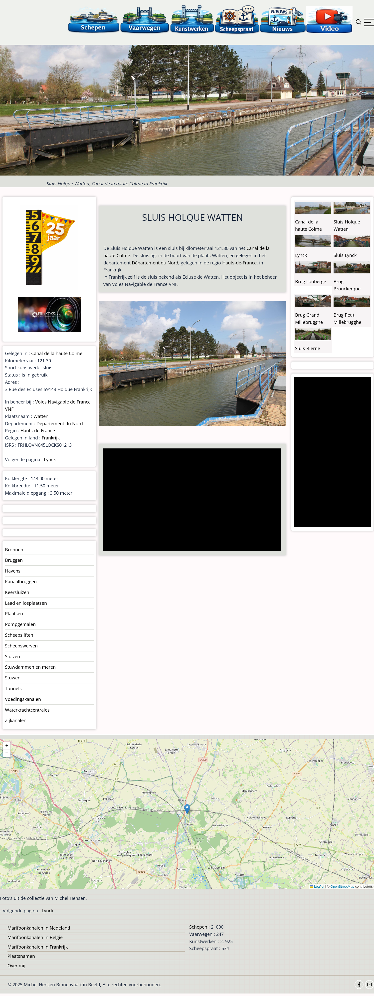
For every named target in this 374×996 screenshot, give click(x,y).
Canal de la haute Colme (56, 353)
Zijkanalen (15, 720)
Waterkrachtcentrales (27, 710)
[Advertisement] (190, 500)
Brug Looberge (310, 281)
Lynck (50, 459)
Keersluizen (17, 592)
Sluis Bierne (307, 348)
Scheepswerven (21, 646)
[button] (187, 809)
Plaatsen (14, 613)
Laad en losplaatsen (26, 603)
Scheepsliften (19, 635)
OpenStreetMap (342, 886)
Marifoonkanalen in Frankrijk (37, 947)
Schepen (198, 927)
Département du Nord (155, 263)
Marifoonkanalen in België (35, 937)
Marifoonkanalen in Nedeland (38, 928)
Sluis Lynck (345, 255)
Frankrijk (51, 438)
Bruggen (14, 560)
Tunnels (13, 688)
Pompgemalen (20, 624)
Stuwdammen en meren (30, 667)
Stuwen (12, 678)
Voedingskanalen (23, 699)
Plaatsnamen (21, 956)
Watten (40, 416)
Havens (12, 571)
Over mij (16, 966)
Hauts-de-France (239, 263)
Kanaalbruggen (21, 582)
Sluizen (12, 656)
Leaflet (317, 886)
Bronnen (14, 550)
